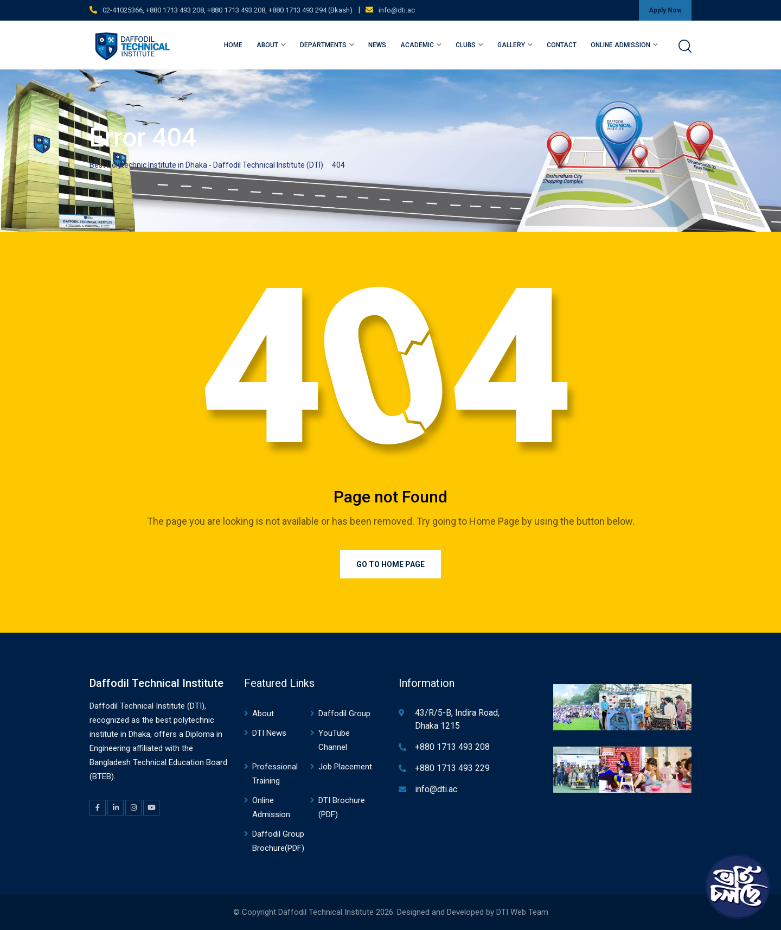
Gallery (511, 45)
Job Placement (345, 767)
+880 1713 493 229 (452, 768)
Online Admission (620, 45)
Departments (323, 45)
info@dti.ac (397, 10)
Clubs (466, 45)
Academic (417, 45)
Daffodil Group (344, 713)
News (377, 45)
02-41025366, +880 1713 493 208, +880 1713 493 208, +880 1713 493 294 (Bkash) (228, 10)
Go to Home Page (390, 564)
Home (233, 45)
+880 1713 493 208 (452, 747)
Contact (562, 45)
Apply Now (665, 10)
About (267, 45)
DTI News (269, 733)
